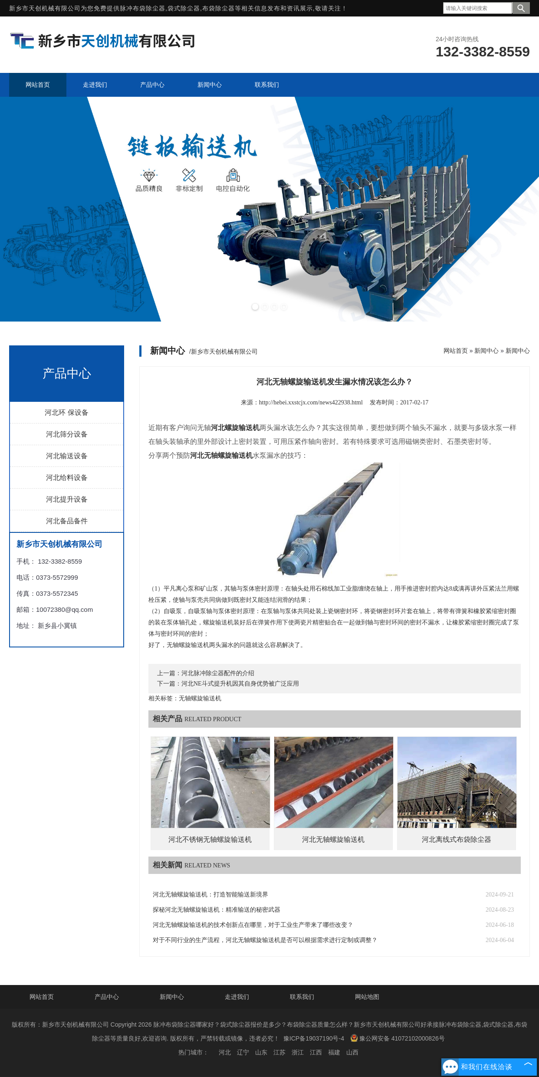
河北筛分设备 (67, 434)
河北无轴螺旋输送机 (333, 839)
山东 (261, 1052)
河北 (225, 1052)
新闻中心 (486, 350)
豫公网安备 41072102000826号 (397, 1038)
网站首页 (456, 350)
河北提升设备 (67, 499)
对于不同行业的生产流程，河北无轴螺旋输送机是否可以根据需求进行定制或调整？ (265, 940)
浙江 (298, 1052)
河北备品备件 (67, 521)
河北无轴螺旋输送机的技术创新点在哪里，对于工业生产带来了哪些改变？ (253, 925)
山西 (352, 1052)
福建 (334, 1052)
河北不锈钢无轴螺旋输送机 (210, 839)
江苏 (279, 1052)
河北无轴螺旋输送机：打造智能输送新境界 (210, 894)
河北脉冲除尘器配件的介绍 (217, 673)
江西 (316, 1052)
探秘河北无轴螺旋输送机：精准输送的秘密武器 (216, 909)
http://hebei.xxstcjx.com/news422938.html (311, 402)
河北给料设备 (67, 477)
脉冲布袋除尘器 (142, 8)
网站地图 (367, 996)
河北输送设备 (67, 456)
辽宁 (243, 1052)
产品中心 (107, 996)
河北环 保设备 (66, 412)
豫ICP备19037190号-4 (313, 1038)
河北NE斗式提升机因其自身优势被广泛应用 (240, 683)
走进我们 (237, 996)
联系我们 (302, 996)
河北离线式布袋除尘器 (456, 839)
